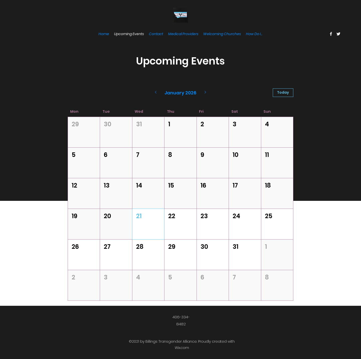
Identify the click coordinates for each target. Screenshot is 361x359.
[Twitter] (338, 33)
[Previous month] (155, 93)
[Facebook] (330, 33)
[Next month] (205, 93)
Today (283, 92)
